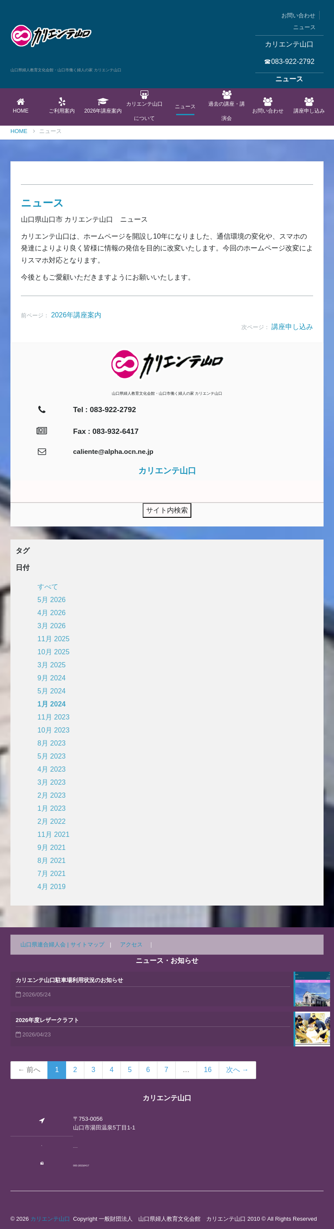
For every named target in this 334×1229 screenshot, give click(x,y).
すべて (47, 586)
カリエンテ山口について (144, 105)
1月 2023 (51, 808)
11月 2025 (53, 639)
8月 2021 (51, 860)
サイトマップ (87, 944)
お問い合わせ (298, 15)
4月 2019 (51, 886)
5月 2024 (51, 691)
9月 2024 (51, 678)
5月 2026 (51, 599)
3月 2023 (51, 782)
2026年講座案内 (103, 105)
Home (20, 105)
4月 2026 (51, 612)
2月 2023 (51, 795)
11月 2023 (53, 717)
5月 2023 (51, 756)
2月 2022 (51, 821)
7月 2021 (51, 873)
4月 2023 (51, 769)
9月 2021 (51, 847)
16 (208, 1069)
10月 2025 (53, 652)
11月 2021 (53, 834)
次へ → (237, 1069)
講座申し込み (309, 105)
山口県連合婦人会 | (45, 944)
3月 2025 (51, 665)
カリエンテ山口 (50, 1219)
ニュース (304, 27)
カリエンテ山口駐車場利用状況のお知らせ (69, 980)
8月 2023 (51, 743)
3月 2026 (51, 625)
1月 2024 (51, 704)
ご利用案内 (62, 105)
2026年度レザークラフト (47, 1020)
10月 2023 (53, 730)
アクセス (131, 944)
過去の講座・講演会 (226, 105)
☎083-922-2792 (289, 61)
